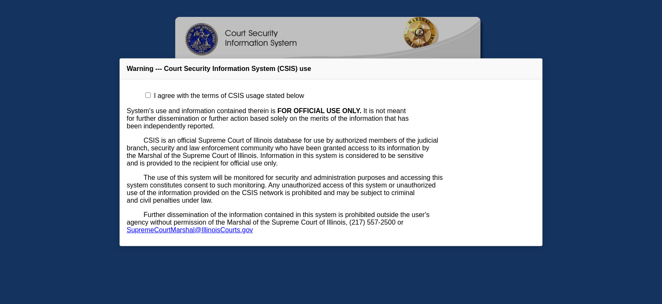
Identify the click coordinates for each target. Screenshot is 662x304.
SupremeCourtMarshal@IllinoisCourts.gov (190, 229)
